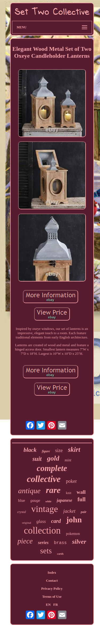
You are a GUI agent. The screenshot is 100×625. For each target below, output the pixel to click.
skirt (74, 449)
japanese (64, 500)
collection (42, 530)
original (26, 522)
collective (44, 479)
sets (46, 550)
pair (84, 512)
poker (71, 481)
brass (60, 543)
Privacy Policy (52, 589)
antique (29, 491)
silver (79, 541)
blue (21, 500)
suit (37, 459)
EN (48, 605)
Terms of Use (51, 597)
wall (81, 492)
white (48, 501)
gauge (35, 500)
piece (25, 541)
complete (52, 468)
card (56, 521)
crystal (21, 512)
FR (55, 605)
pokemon (73, 534)
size (59, 450)
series (43, 542)
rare (53, 490)
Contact (52, 580)
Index (52, 572)
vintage (44, 509)
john (74, 519)
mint (68, 460)
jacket (69, 511)
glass (41, 521)
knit (68, 493)
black (30, 449)
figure (46, 451)
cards (60, 553)
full (82, 499)
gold (53, 458)
